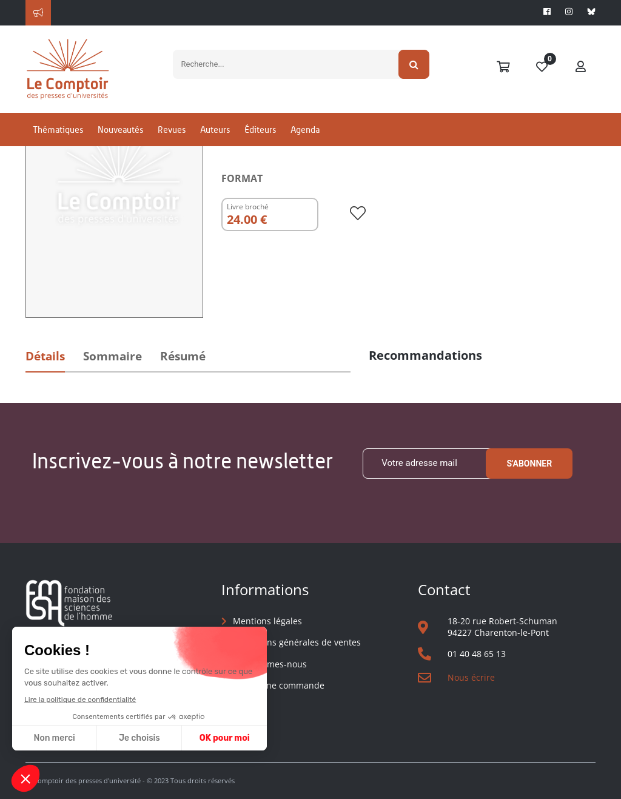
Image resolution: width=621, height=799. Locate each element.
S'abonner (529, 463)
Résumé (183, 356)
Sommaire (112, 356)
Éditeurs (260, 129)
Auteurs (215, 129)
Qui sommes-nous (270, 664)
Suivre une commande (278, 685)
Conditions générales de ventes (297, 642)
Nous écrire (471, 677)
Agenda (305, 129)
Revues (172, 129)
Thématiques (58, 129)
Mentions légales (267, 621)
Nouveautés (120, 129)
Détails (45, 356)
